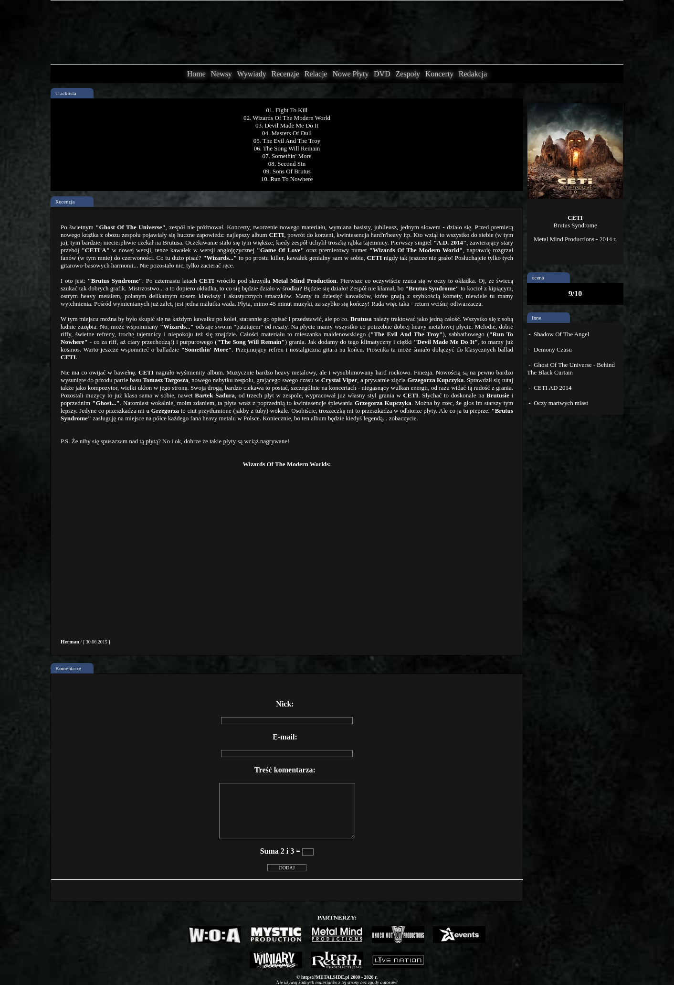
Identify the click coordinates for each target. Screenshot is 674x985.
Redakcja (473, 74)
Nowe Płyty (350, 74)
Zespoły (407, 74)
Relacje (316, 74)
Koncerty (439, 74)
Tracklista (65, 93)
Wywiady (251, 74)
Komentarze (68, 668)
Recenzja (64, 201)
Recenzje (285, 74)
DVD (382, 74)
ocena (538, 277)
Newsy (221, 74)
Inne (536, 318)
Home (196, 74)
